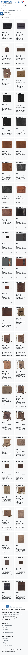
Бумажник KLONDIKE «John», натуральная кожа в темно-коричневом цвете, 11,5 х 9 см (20, 477)
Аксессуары (11, 9)
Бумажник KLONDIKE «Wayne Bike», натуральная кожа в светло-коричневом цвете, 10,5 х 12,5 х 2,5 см (21, 350)
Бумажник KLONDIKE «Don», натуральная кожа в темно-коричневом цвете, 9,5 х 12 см (7, 574)
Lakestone (5, 640)
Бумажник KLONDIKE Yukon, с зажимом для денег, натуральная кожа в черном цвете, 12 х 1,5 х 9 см (7, 597)
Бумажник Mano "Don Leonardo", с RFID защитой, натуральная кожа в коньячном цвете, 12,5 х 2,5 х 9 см (21, 273)
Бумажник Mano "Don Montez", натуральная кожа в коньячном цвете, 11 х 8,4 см (6, 177)
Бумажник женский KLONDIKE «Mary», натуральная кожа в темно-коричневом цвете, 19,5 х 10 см (20, 61)
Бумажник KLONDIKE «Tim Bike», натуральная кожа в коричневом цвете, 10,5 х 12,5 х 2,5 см (6, 453)
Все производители (7, 645)
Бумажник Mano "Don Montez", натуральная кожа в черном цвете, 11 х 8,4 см (20, 132)
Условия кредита (7, 631)
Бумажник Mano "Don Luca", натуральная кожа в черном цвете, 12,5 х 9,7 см (20, 177)
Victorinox (5, 644)
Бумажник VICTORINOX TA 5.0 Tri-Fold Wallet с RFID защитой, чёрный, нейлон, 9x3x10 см (21, 109)
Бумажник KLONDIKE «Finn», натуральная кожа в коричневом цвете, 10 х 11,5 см (20, 525)
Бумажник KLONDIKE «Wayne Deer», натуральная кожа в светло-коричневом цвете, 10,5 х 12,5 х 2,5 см (6, 350)
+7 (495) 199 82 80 (7, 614)
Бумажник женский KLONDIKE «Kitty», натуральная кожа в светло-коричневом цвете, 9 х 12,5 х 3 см (6, 85)
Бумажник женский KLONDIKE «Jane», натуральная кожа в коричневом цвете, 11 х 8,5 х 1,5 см (21, 85)
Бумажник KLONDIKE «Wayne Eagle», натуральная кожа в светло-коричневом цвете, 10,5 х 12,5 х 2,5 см (21, 324)
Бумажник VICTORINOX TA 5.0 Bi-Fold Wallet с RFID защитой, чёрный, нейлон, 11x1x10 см (7, 132)
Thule (3, 642)
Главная (3, 9)
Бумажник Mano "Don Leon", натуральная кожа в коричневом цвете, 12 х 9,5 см (6, 324)
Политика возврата (7, 632)
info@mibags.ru (17, 614)
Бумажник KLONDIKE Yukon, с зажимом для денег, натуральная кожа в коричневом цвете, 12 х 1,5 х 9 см (21, 597)
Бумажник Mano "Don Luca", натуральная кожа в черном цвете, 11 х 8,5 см (6, 200)
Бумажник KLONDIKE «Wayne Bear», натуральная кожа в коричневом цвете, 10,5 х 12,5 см (20, 377)
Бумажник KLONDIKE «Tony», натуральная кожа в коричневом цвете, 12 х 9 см (6, 402)
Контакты (5, 629)
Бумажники (6, 12)
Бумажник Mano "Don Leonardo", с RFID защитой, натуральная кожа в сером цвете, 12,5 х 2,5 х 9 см (21, 248)
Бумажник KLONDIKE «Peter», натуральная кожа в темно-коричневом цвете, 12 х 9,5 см (7, 477)
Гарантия (4, 627)
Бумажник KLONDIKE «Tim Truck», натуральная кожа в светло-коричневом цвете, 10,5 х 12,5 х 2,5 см (21, 401)
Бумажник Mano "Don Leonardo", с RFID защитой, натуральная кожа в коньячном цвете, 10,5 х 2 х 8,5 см (7, 298)
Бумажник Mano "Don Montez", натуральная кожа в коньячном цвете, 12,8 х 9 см (6, 155)
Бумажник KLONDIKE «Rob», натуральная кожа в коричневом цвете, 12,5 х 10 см (20, 453)
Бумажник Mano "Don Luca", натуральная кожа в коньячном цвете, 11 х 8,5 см (6, 224)
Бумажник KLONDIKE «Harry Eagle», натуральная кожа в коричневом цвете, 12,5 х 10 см (20, 501)
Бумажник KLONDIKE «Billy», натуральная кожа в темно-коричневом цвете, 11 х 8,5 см (21, 574)
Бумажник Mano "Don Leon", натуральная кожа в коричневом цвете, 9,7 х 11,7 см (20, 299)
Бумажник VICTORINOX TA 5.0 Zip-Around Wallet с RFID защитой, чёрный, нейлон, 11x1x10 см (7, 110)
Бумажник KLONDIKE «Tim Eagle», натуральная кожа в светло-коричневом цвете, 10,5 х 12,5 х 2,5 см (6, 427)
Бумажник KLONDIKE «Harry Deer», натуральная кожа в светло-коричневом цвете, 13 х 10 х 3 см (6, 525)
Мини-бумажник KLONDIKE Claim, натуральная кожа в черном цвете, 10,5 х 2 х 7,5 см (7, 37)
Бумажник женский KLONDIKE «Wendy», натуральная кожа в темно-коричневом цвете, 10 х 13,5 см (6, 61)
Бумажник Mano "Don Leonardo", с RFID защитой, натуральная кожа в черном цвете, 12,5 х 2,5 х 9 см (21, 223)
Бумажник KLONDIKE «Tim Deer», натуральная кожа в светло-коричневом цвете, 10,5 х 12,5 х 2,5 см (21, 427)
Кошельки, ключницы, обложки (12, 10)
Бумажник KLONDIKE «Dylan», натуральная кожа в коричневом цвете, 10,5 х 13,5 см (20, 549)
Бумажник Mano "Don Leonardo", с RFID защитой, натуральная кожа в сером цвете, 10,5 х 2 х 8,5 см (7, 273)
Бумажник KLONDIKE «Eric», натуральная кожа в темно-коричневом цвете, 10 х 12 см (7, 550)
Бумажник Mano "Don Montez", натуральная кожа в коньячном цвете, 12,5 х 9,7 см (20, 155)
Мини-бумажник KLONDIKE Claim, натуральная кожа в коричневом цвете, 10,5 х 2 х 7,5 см (20, 37)
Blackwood (5, 638)
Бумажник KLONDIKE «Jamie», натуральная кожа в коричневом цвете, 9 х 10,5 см (6, 501)
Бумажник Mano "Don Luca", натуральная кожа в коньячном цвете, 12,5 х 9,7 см (20, 200)
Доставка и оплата (7, 625)
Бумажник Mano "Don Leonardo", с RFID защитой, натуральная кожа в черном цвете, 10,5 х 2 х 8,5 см (7, 248)
